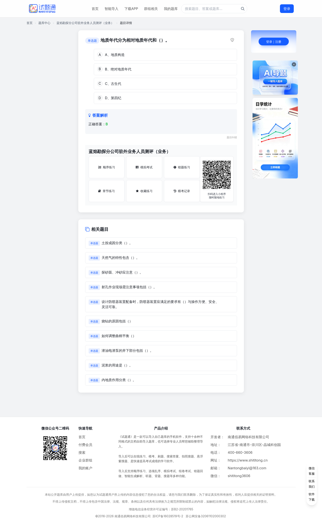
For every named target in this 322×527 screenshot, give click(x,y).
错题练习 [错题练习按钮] (182, 167)
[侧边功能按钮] (311, 483)
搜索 (82, 452)
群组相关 (151, 8)
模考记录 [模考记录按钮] (182, 191)
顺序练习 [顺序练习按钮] (106, 167)
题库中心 (44, 23)
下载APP (131, 8)
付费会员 (85, 445)
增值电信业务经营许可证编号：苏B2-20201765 (161, 509)
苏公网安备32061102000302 (206, 516)
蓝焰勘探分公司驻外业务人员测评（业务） (85, 23)
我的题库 (171, 8)
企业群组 (85, 460)
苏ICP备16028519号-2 (167, 516)
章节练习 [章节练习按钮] (106, 191)
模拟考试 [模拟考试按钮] (144, 167)
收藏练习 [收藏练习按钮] (144, 191)
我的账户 (85, 468)
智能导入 (111, 8)
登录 (286, 8)
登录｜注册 (273, 41)
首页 (95, 8)
